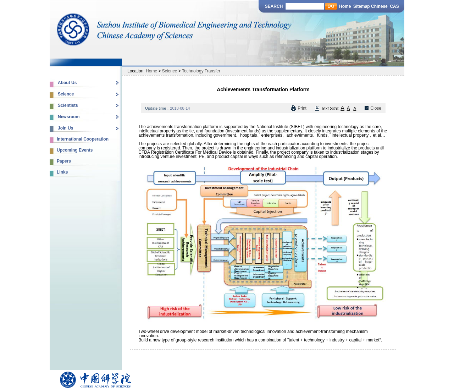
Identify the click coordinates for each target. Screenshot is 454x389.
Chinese (380, 6)
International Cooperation (83, 139)
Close (375, 108)
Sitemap (361, 6)
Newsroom (68, 116)
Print (302, 108)
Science (66, 94)
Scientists (68, 105)
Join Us (65, 128)
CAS (394, 6)
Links (62, 172)
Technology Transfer (201, 71)
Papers (64, 161)
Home (345, 6)
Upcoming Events (75, 150)
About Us (67, 82)
